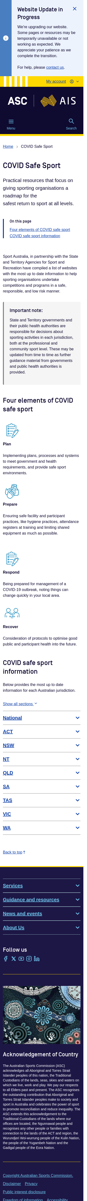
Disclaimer (12, 1184)
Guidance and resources (41, 899)
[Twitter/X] (13, 959)
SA (41, 786)
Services (41, 886)
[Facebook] (6, 959)
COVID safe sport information (35, 236)
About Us (41, 927)
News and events (41, 913)
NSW (41, 745)
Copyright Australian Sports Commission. (38, 1176)
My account (56, 81)
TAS (41, 800)
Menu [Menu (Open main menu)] (11, 124)
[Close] (75, 9)
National (41, 718)
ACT (41, 731)
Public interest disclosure (24, 1192)
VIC (41, 814)
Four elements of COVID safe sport (40, 230)
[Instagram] (29, 959)
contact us (55, 67)
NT (41, 759)
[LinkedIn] (37, 959)
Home (8, 146)
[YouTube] (21, 959)
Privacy (31, 1184)
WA (41, 828)
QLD (41, 773)
